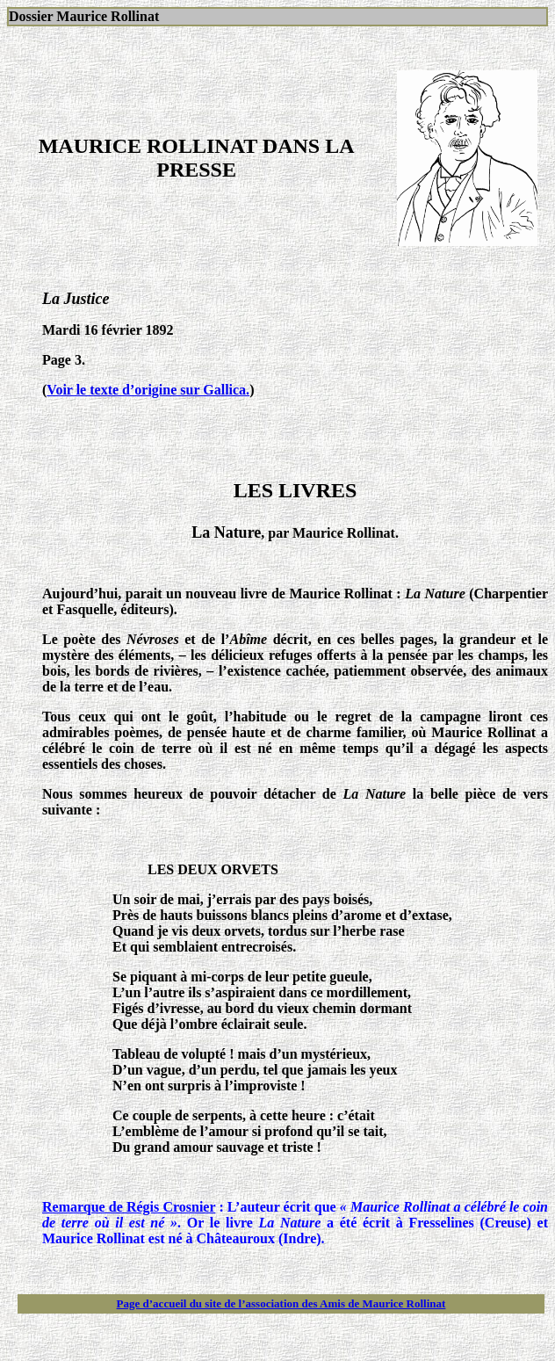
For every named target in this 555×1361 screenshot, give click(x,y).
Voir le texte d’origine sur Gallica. (148, 389)
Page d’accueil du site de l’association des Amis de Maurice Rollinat (281, 1303)
